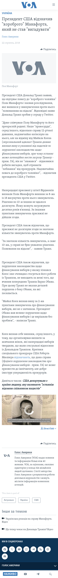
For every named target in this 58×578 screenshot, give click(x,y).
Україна (7, 13)
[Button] (48, 49)
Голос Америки (10, 37)
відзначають (22, 357)
